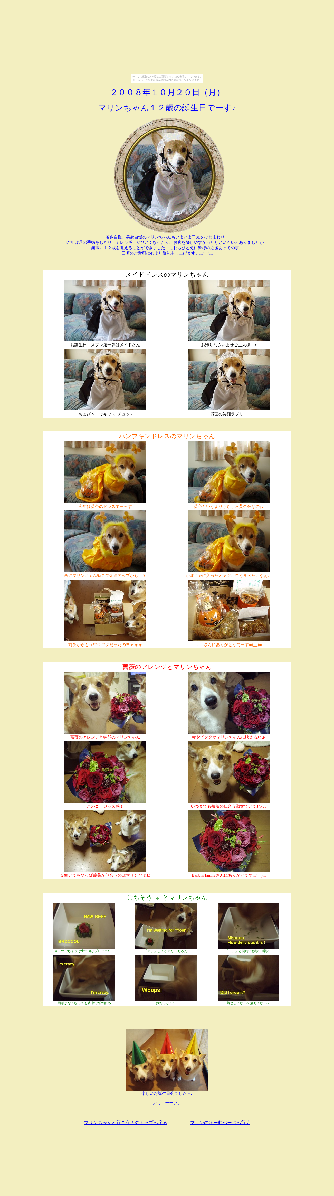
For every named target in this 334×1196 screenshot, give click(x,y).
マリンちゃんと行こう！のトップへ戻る (125, 1122)
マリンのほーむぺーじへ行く (220, 1122)
